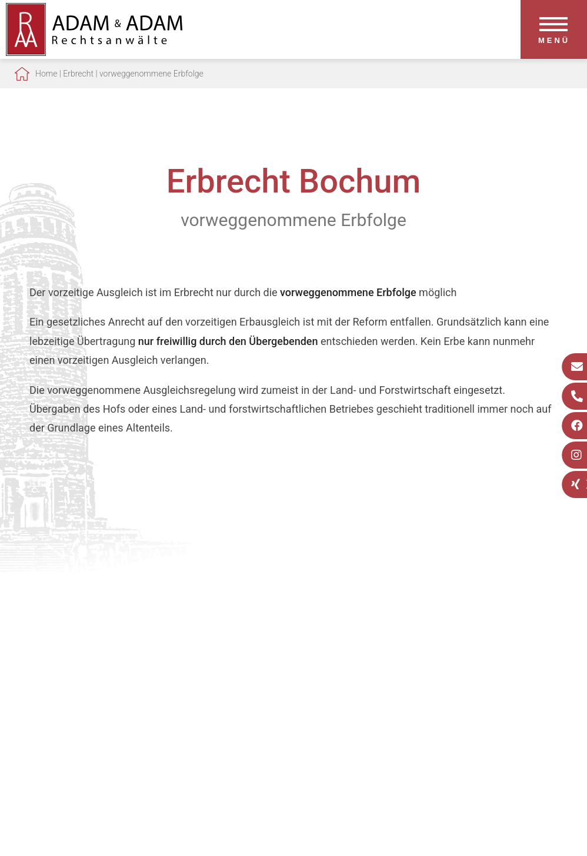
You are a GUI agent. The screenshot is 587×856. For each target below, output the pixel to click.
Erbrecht (78, 73)
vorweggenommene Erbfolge (151, 73)
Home (46, 73)
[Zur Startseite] (94, 52)
